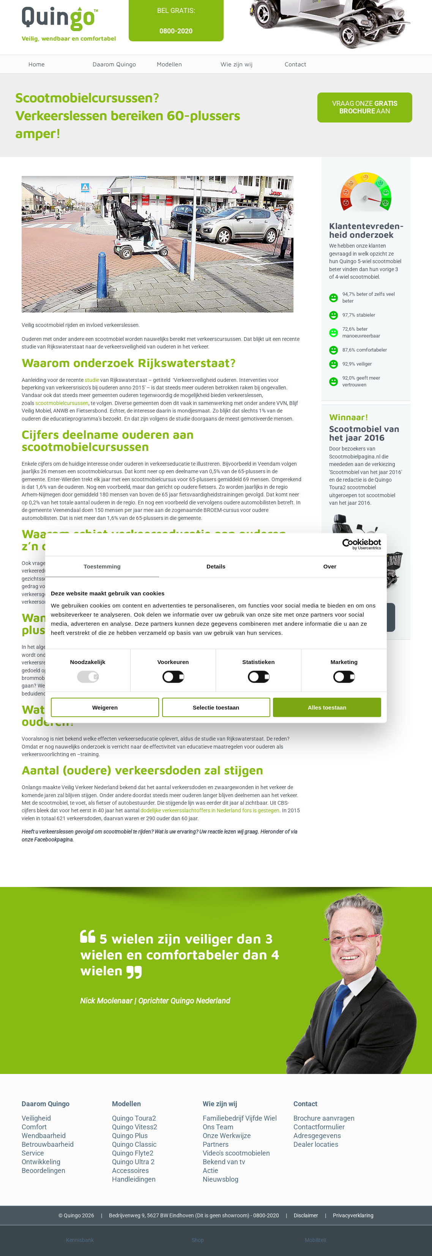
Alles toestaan (327, 707)
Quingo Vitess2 (134, 1127)
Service (33, 1153)
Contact (295, 64)
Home (36, 64)
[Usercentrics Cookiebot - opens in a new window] (348, 544)
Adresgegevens (317, 1135)
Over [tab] (330, 566)
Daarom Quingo (114, 64)
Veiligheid (36, 1118)
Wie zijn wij (236, 64)
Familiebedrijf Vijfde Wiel (240, 1118)
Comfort (34, 1127)
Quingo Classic (134, 1144)
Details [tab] (216, 566)
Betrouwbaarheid (48, 1144)
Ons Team (218, 1127)
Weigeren (105, 707)
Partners (216, 1144)
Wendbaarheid (44, 1135)
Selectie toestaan (216, 707)
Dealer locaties (315, 1144)
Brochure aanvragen (324, 1118)
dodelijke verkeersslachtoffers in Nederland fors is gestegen (209, 810)
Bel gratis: (176, 10)
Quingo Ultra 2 (133, 1162)
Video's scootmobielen (236, 1153)
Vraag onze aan (364, 107)
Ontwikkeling (41, 1162)
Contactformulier (319, 1127)
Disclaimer (306, 1215)
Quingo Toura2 (134, 1118)
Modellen (169, 64)
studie (92, 380)
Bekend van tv (224, 1162)
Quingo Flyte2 (132, 1153)
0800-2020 (175, 31)
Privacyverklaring (353, 1215)
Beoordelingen (43, 1170)
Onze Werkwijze (227, 1135)
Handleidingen (134, 1179)
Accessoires (130, 1170)
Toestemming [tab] (102, 566)
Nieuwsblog (220, 1179)
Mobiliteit (315, 1240)
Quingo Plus (130, 1135)
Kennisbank (80, 1240)
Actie (210, 1170)
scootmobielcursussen (61, 403)
